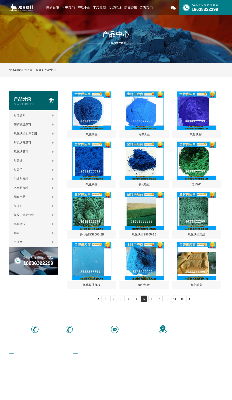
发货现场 (115, 8)
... (121, 299)
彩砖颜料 (34, 115)
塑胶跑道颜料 (34, 124)
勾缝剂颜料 (34, 178)
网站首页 (52, 8)
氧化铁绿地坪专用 (34, 133)
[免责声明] (132, 393)
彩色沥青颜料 (34, 142)
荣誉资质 (14, 367)
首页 (38, 69)
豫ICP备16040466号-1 (110, 393)
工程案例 (99, 8)
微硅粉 (34, 205)
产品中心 (83, 8)
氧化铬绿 (34, 224)
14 (174, 299)
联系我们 (146, 8)
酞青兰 (34, 169)
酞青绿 (34, 160)
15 (182, 299)
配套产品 (34, 196)
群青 (34, 233)
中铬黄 (34, 242)
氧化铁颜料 (34, 151)
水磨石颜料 (34, 187)
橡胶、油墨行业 (34, 214)
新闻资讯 (130, 8)
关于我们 (68, 8)
